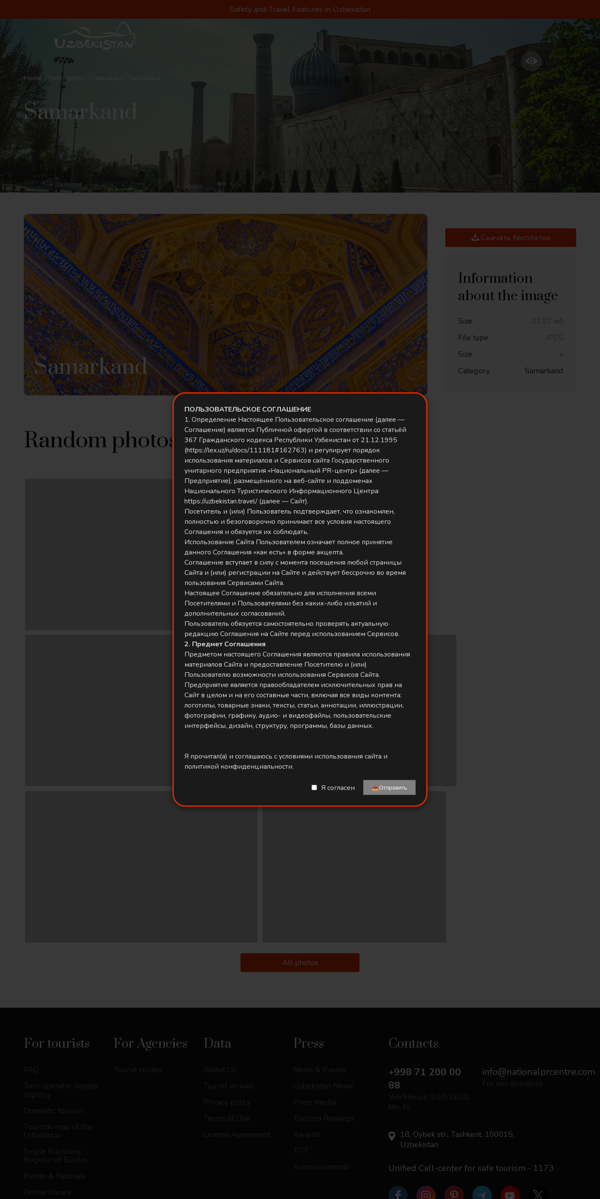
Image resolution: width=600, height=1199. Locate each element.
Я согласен (338, 787)
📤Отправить (389, 787)
